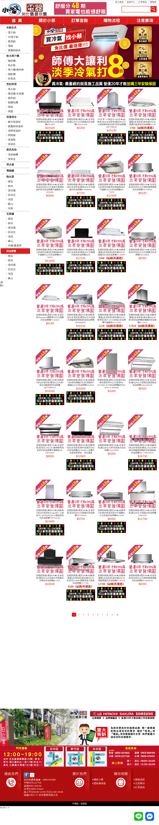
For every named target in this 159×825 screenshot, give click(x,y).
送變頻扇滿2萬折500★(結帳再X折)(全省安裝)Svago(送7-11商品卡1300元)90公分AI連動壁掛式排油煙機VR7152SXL (50, 514)
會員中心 (131, 2)
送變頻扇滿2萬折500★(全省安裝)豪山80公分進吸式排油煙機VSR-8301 (142, 513)
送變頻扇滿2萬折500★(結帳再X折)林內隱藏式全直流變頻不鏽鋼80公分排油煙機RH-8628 (80, 382)
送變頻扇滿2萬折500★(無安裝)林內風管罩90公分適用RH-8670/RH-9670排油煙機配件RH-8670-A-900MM (111, 384)
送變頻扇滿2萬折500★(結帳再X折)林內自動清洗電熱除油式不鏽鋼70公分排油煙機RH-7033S (111, 188)
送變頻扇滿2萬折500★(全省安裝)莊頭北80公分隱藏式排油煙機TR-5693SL (80, 513)
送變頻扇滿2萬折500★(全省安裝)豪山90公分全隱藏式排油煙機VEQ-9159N (80, 122)
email (31, 775)
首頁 (16, 20)
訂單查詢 (142, 2)
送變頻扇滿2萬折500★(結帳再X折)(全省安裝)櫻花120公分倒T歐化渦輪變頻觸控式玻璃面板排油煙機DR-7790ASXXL (142, 449)
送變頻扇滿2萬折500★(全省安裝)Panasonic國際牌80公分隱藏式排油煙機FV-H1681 (50, 317)
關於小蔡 (48, 20)
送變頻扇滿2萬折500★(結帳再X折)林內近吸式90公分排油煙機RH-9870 (50, 122)
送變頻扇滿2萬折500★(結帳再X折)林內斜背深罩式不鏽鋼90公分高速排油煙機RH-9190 (111, 513)
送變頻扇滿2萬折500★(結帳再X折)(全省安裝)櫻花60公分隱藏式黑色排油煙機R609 (81, 252)
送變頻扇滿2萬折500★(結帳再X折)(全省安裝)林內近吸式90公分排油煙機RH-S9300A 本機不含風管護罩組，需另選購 (81, 449)
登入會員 (119, 2)
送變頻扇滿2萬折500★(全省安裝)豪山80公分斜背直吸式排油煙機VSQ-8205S (111, 447)
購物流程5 (111, 20)
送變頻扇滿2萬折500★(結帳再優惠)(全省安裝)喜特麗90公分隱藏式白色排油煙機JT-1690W (111, 252)
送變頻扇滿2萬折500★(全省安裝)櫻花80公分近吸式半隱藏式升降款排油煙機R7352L (50, 578)
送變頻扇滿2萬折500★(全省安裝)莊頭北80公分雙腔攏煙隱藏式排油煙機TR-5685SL (142, 187)
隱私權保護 (100, 783)
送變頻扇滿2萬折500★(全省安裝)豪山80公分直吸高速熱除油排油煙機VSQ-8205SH (142, 382)
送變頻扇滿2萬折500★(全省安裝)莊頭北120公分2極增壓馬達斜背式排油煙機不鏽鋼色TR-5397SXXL (50, 449)
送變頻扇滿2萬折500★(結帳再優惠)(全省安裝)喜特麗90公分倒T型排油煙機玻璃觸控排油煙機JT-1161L (142, 319)
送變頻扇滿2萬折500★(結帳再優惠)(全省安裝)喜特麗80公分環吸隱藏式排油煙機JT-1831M (111, 578)
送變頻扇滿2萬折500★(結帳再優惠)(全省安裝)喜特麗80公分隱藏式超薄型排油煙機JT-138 (142, 122)
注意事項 (143, 20)
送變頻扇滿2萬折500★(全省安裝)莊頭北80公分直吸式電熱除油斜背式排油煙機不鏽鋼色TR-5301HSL (50, 188)
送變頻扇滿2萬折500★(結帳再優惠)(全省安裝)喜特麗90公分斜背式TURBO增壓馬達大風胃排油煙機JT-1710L (81, 579)
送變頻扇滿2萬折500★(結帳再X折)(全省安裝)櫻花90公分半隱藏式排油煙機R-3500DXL (81, 187)
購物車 (153, 2)
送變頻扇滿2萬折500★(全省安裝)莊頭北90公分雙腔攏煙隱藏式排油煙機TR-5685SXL (142, 578)
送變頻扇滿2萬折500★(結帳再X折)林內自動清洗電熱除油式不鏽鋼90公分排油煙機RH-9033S (50, 253)
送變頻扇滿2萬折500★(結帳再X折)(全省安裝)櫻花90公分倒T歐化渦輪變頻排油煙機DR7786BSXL (50, 384)
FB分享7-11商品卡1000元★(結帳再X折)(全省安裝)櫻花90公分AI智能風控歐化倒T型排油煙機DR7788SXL (111, 123)
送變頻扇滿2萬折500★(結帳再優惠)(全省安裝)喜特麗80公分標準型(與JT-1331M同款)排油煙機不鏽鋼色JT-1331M (111, 319)
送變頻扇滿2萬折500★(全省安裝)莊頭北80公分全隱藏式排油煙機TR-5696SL (142, 252)
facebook (26, 775)
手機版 (75, 803)
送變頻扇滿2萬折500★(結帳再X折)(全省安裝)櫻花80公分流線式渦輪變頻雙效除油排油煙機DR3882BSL (81, 319)
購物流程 (140, 779)
